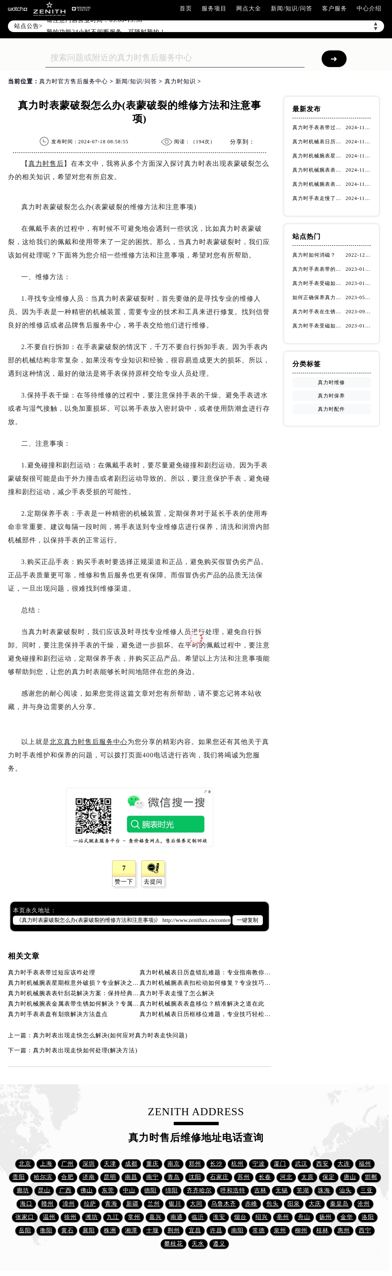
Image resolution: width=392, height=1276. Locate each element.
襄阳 (88, 1230)
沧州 (363, 1204)
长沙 (216, 1164)
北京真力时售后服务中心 (88, 741)
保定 (328, 1177)
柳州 (301, 1230)
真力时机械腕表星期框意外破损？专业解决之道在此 (80, 983)
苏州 (243, 1177)
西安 (322, 1164)
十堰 (152, 1230)
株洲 (110, 1230)
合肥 (67, 1177)
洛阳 (368, 1217)
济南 (88, 1177)
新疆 (132, 1204)
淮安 (219, 1217)
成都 (131, 1164)
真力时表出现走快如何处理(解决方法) (85, 1050)
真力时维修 (331, 382)
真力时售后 (46, 163)
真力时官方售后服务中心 (73, 81)
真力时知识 (180, 81)
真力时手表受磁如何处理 (319, 283)
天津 (110, 1164)
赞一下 (124, 882)
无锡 (281, 1190)
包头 (272, 1204)
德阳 (150, 1190)
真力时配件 (331, 409)
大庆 (315, 1204)
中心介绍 (369, 8)
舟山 (304, 1217)
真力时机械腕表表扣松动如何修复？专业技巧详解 (208, 983)
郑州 (195, 1164)
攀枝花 (173, 1244)
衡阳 (46, 1230)
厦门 (280, 1164)
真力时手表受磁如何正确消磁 (319, 326)
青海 (111, 1204)
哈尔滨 (43, 1177)
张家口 (24, 1217)
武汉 (301, 1164)
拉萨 (90, 1204)
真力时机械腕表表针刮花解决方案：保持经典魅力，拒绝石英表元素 (101, 993)
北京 (25, 1164)
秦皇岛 (339, 1204)
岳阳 (25, 1230)
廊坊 (23, 1190)
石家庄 (219, 1177)
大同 (196, 1204)
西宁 (365, 1230)
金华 (346, 1217)
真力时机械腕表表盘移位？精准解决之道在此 (202, 1004)
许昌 (216, 1230)
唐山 (350, 1177)
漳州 (68, 1204)
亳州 (283, 1217)
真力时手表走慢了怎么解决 (177, 993)
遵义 (219, 1244)
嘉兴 (155, 1217)
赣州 (47, 1204)
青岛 (173, 1177)
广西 (65, 1190)
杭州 (237, 1164)
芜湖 (303, 1190)
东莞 (108, 1190)
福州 (365, 1164)
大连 (343, 1164)
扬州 (325, 1217)
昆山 (44, 1190)
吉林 (260, 1190)
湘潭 (131, 1230)
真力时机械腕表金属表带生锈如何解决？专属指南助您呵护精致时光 (101, 1004)
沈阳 (195, 1177)
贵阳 (18, 1177)
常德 (258, 1230)
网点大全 (248, 8)
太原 (307, 1177)
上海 (46, 1164)
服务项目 (214, 8)
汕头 (345, 1190)
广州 (67, 1164)
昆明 (110, 1177)
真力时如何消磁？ (314, 255)
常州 (134, 1217)
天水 (198, 1244)
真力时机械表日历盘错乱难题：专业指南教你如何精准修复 (221, 972)
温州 (49, 1217)
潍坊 (91, 1217)
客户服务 (334, 8)
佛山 (86, 1190)
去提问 (153, 882)
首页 (186, 8)
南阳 (237, 1230)
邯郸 (371, 1177)
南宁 (152, 1177)
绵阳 (171, 1190)
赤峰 (251, 1204)
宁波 (258, 1164)
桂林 (322, 1230)
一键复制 (247, 920)
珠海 (324, 1190)
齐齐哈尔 (199, 1190)
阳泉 (293, 1204)
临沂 (198, 1217)
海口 (26, 1204)
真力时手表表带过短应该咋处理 (51, 972)
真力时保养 (331, 396)
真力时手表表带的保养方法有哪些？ (319, 269)
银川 (175, 1204)
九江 (113, 1217)
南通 (176, 1217)
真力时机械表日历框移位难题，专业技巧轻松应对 (208, 1014)
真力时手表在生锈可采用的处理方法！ (319, 312)
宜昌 (195, 1230)
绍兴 (261, 1217)
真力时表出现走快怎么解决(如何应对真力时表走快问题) (110, 1035)
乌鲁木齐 (223, 1204)
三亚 (366, 1190)
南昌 (131, 1177)
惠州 (343, 1230)
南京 (173, 1164)
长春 (265, 1177)
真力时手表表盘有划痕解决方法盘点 (58, 1014)
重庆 (152, 1164)
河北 (286, 1177)
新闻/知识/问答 (291, 8)
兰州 (153, 1204)
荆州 (173, 1230)
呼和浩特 (232, 1190)
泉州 (280, 1230)
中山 (129, 1190)
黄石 (67, 1230)
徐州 (70, 1217)
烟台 (240, 1217)
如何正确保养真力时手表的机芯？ (319, 297)
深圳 (88, 1164)
